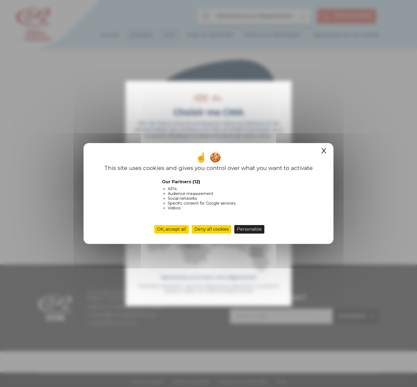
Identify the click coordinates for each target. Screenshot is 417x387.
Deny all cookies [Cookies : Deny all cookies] (211, 229)
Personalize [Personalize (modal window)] (249, 229)
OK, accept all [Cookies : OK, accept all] (171, 229)
